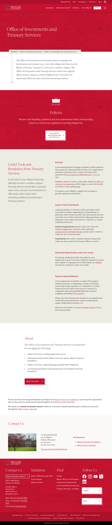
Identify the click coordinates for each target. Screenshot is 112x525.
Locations (82, 2)
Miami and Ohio (37, 482)
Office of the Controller (27, 409)
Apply (97, 8)
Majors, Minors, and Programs (68, 479)
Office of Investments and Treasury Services (60, 52)
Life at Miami (86, 8)
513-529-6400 (20, 506)
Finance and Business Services (31, 52)
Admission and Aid (63, 8)
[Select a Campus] (18, 476)
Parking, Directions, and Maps (68, 489)
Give (100, 2)
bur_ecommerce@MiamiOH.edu (78, 174)
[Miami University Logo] (13, 8)
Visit (74, 2)
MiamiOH (14, 52)
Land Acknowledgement (48, 515)
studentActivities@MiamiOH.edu (68, 231)
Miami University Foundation (66, 399)
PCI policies (79, 293)
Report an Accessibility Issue (91, 515)
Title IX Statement (75, 515)
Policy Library (80, 518)
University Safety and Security (68, 486)
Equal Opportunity (17, 515)
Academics (50, 8)
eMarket (98, 262)
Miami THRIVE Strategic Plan (42, 476)
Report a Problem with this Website (63, 518)
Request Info (65, 2)
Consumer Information (31, 515)
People (59, 476)
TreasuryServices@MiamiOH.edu (54, 449)
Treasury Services (89, 307)
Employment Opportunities (67, 482)
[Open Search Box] (105, 2)
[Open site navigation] (104, 7)
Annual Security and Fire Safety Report (39, 518)
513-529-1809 (22, 498)
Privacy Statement (62, 515)
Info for (92, 2)
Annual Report (36, 479)
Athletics (76, 8)
